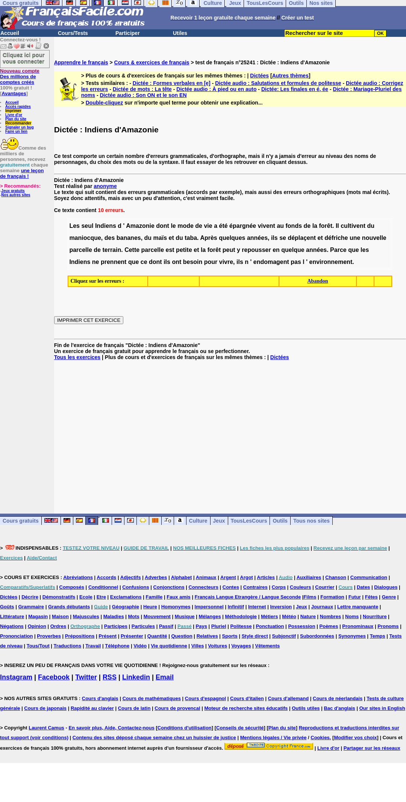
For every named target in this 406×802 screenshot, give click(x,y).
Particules (143, 626)
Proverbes (49, 636)
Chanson (335, 577)
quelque (292, 250)
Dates (363, 587)
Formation (332, 597)
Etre (101, 597)
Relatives (207, 636)
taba (191, 238)
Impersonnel (209, 606)
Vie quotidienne (169, 646)
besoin (193, 262)
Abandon (317, 281)
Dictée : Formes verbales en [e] (172, 83)
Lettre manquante (357, 606)
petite (184, 250)
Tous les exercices (77, 357)
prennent (113, 262)
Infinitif (236, 606)
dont (162, 226)
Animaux (206, 577)
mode (185, 226)
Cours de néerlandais (337, 698)
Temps (377, 636)
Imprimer (13, 111)
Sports (230, 636)
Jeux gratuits (12, 191)
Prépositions (80, 636)
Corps (279, 587)
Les (74, 226)
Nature (308, 616)
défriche (336, 238)
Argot (246, 577)
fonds (294, 226)
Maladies (113, 616)
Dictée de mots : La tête (142, 89)
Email (165, 677)
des (110, 238)
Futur (354, 597)
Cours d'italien (247, 698)
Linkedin (136, 677)
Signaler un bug (19, 127)
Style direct (255, 636)
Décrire (29, 597)
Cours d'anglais (100, 698)
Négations (12, 626)
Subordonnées (317, 636)
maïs (160, 238)
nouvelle (374, 238)
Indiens (105, 226)
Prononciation (16, 636)
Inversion (281, 606)
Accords (106, 577)
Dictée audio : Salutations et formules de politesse (278, 83)
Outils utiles (306, 708)
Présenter (132, 636)
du (370, 226)
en (276, 250)
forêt (325, 226)
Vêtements (267, 646)
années (257, 238)
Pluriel (218, 626)
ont (176, 262)
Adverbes (156, 577)
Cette (131, 250)
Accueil (9, 33)
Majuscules (86, 616)
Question (181, 636)
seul (87, 226)
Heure (150, 606)
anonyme (105, 186)
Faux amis (179, 597)
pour (211, 262)
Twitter (86, 677)
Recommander (18, 123)
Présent (107, 636)
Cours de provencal (177, 708)
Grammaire (31, 606)
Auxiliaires (309, 577)
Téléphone (117, 646)
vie (208, 226)
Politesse (240, 626)
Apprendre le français (81, 62)
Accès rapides (18, 107)
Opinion (37, 626)
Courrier (324, 587)
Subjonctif (284, 636)
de (198, 226)
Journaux (322, 606)
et (171, 238)
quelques (232, 238)
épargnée (242, 226)
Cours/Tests (73, 33)
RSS (110, 677)
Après (208, 238)
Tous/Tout (38, 646)
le (173, 226)
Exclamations (126, 597)
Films (309, 597)
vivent (266, 226)
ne (95, 262)
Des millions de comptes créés (19, 76)
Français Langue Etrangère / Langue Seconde (248, 597)
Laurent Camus (46, 728)
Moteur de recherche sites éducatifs (246, 708)
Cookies (320, 737)
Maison (60, 616)
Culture (198, 521)
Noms (352, 616)
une (355, 238)
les (365, 250)
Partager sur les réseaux (372, 748)
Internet (257, 606)
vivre (226, 262)
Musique (185, 616)
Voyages (241, 646)
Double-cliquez (104, 103)
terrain (111, 250)
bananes (129, 238)
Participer (127, 33)
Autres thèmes (290, 76)
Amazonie (140, 226)
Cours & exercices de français (151, 62)
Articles (266, 577)
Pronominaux (357, 626)
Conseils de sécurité (240, 728)
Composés (71, 587)
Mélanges (209, 616)
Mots (133, 616)
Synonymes (352, 636)
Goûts (7, 606)
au (280, 226)
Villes (197, 646)
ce (144, 262)
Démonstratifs (58, 597)
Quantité (157, 636)
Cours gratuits (21, 521)
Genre (389, 597)
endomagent (271, 262)
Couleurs (300, 587)
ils (274, 238)
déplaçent (302, 238)
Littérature (12, 616)
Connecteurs (203, 587)
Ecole (85, 597)
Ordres (58, 626)
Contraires (255, 587)
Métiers (269, 616)
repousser (256, 250)
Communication (368, 577)
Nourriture (375, 616)
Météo (289, 616)
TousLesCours (249, 521)
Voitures (217, 646)
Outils (280, 521)
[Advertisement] (230, 431)
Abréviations (78, 577)
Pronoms (387, 626)
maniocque (85, 238)
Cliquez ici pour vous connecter (24, 58)
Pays (201, 626)
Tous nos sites (311, 521)
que (353, 250)
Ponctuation (270, 626)
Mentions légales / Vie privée (273, 737)
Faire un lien (16, 131)
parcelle (80, 250)
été (223, 226)
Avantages (14, 93)
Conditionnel (103, 587)
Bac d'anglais (339, 708)
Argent (228, 577)
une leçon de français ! (22, 173)
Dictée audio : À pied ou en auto (216, 89)
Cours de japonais (45, 708)
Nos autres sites (15, 195)
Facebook (54, 677)
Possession (301, 626)
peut (229, 250)
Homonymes (176, 606)
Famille (154, 597)
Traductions (68, 646)
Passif (166, 626)
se (282, 238)
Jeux (219, 521)
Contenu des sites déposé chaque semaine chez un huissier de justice (154, 737)
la (314, 226)
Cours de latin (134, 708)
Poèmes (329, 626)
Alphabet (181, 577)
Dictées (259, 76)
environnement (331, 262)
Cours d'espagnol (205, 698)
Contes (231, 587)
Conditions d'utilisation (185, 728)
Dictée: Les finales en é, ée (294, 89)
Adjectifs (130, 577)
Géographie (125, 606)
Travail (93, 646)
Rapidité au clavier (92, 708)
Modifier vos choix (355, 737)
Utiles (180, 33)
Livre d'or (13, 115)
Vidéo (140, 646)
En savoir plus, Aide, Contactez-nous (111, 728)
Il (337, 226)
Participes (115, 626)
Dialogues (385, 587)
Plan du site (15, 119)
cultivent (353, 226)
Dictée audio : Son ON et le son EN (143, 95)
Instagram (16, 677)
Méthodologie (241, 616)
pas (296, 262)
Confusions (135, 587)
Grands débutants (69, 606)
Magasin (38, 616)
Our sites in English (382, 708)
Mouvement (157, 616)
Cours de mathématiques (152, 698)
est (170, 250)
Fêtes (371, 597)
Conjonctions (169, 587)
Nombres (330, 616)
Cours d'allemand (288, 698)
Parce (338, 250)
